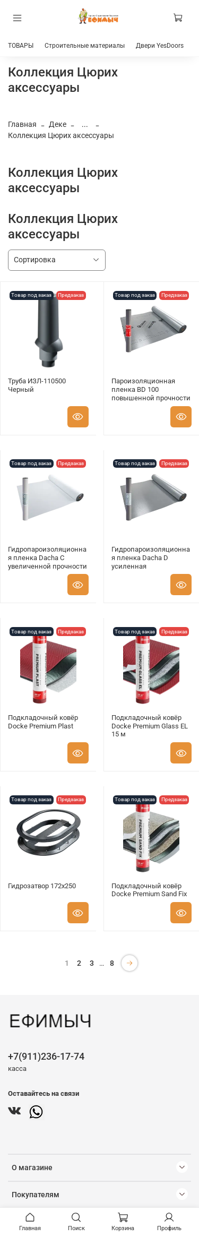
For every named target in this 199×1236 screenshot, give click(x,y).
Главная (22, 124)
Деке (57, 124)
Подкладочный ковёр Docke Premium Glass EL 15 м (149, 726)
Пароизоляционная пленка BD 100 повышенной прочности (151, 389)
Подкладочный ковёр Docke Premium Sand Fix (149, 890)
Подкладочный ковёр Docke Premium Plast (43, 722)
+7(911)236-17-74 (46, 1056)
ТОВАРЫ (20, 45)
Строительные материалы (85, 45)
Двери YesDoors (160, 45)
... (85, 124)
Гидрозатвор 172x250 (42, 886)
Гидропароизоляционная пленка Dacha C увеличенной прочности (47, 557)
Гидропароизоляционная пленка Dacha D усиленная (150, 557)
